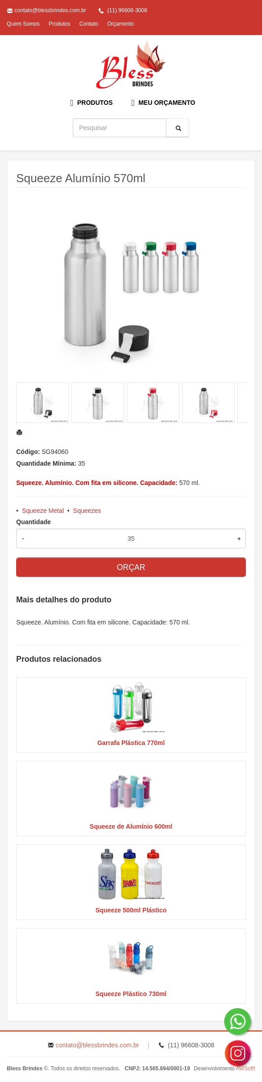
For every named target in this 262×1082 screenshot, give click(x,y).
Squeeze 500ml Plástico (131, 910)
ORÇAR (131, 567)
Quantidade (33, 521)
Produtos (59, 24)
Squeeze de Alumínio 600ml (131, 826)
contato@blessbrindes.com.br (50, 10)
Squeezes (87, 510)
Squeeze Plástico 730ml (131, 993)
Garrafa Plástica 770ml (130, 742)
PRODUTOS (92, 103)
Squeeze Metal (43, 510)
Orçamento (120, 24)
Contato (88, 24)
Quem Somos (23, 24)
